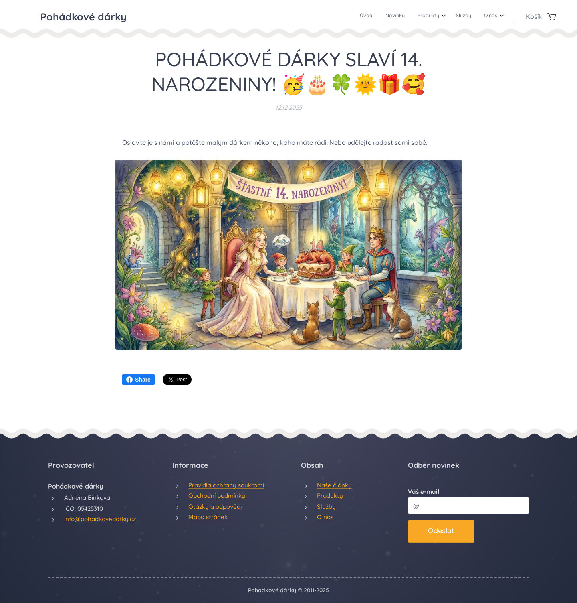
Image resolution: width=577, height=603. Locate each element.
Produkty (330, 495)
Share (138, 379)
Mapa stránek (208, 517)
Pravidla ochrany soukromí (226, 485)
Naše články (334, 485)
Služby (326, 506)
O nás (325, 517)
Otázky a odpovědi (215, 506)
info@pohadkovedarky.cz (100, 519)
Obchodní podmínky (216, 495)
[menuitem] (444, 16)
